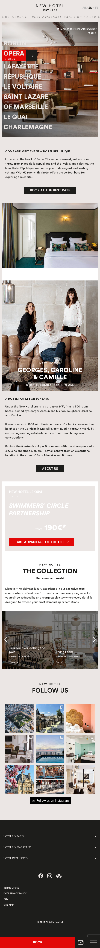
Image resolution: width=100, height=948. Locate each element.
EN (90, 7)
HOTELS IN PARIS (14, 836)
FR (84, 7)
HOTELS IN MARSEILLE (17, 847)
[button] (6, 640)
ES (96, 7)
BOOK (37, 942)
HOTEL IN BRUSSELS (16, 858)
